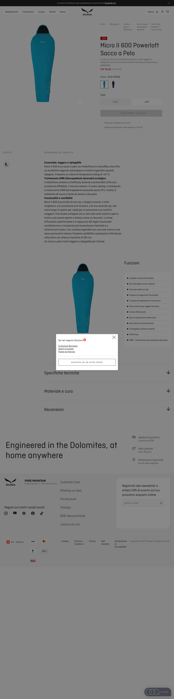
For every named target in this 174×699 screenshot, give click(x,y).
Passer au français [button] (66, 351)
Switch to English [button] (66, 348)
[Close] (114, 337)
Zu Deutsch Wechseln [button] (68, 346)
